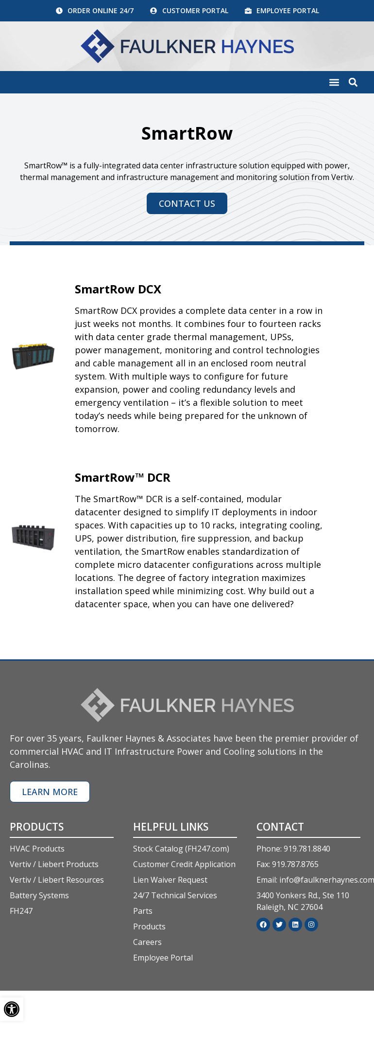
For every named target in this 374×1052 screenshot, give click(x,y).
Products (37, 827)
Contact (280, 827)
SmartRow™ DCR (122, 478)
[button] (334, 83)
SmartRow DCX (118, 290)
